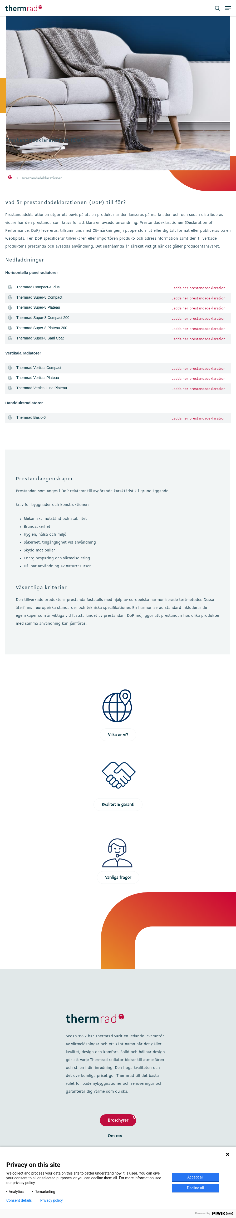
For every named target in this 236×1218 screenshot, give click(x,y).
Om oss (115, 1136)
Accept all (195, 1177)
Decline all (195, 1188)
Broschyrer (118, 1120)
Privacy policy (51, 1200)
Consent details (19, 1200)
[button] (228, 8)
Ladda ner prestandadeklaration (198, 288)
